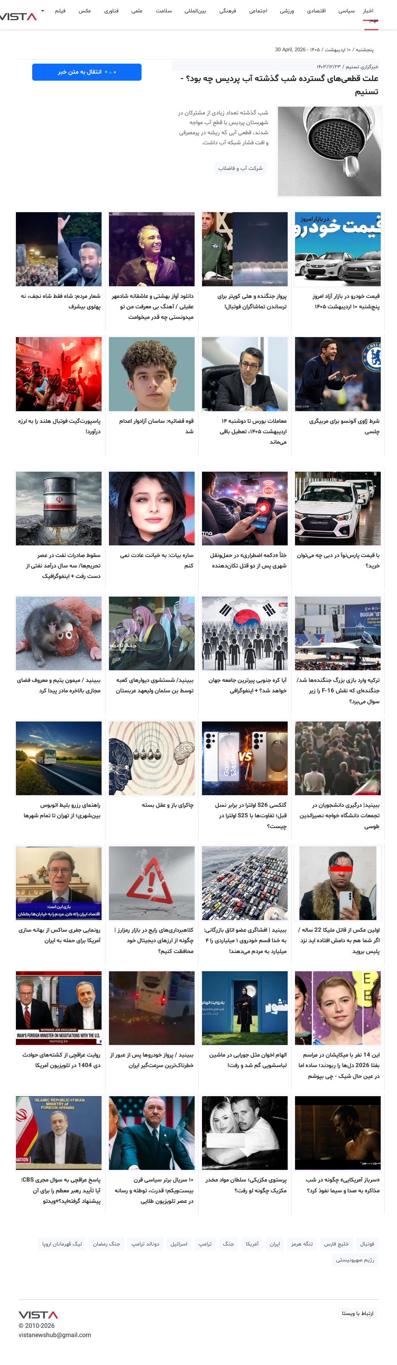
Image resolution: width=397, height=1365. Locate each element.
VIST (38, 1313)
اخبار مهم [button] (370, 15)
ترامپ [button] (205, 1244)
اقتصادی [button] (316, 11)
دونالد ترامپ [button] (145, 1244)
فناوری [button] (111, 11)
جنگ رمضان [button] (106, 1244)
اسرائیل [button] (179, 1244)
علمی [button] (137, 11)
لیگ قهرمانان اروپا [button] (62, 1244)
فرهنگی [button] (227, 11)
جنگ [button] (228, 1244)
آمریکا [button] (252, 1244)
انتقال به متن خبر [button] (87, 72)
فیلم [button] (60, 11)
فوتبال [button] (367, 1244)
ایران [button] (275, 1244)
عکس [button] (85, 11)
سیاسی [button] (346, 11)
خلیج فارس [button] (336, 1244)
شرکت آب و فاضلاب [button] (240, 168)
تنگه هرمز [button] (302, 1244)
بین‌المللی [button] (195, 11)
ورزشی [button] (287, 11)
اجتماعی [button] (258, 11)
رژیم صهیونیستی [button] (355, 1260)
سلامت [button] (164, 11)
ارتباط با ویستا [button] (357, 1313)
